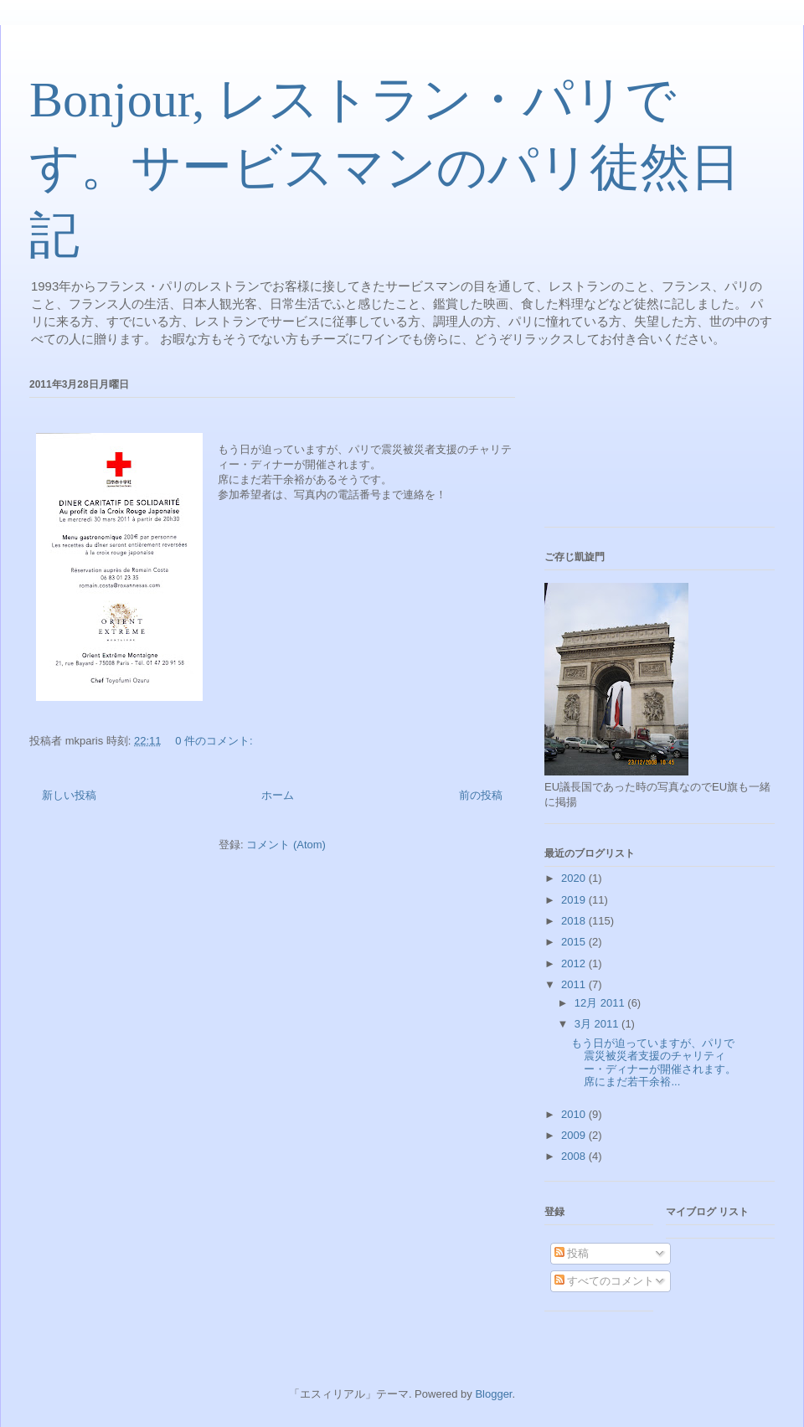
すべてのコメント (604, 1281)
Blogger (493, 1394)
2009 (575, 1135)
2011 (575, 984)
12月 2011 (601, 1003)
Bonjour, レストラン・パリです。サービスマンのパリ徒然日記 (384, 167)
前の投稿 (480, 795)
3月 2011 (598, 1023)
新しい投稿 (69, 795)
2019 (575, 900)
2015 (575, 941)
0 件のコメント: (215, 740)
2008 (575, 1156)
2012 (575, 963)
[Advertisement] (619, 447)
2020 (575, 878)
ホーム (277, 795)
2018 (575, 920)
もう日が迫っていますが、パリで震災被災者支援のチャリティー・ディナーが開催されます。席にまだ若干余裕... (653, 1063)
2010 (575, 1114)
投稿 (572, 1253)
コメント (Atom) (286, 844)
